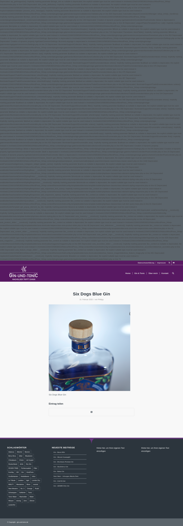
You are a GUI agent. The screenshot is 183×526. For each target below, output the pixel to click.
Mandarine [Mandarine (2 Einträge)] (20, 484)
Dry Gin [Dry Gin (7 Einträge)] (28, 464)
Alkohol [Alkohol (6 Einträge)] (19, 452)
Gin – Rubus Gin (58, 471)
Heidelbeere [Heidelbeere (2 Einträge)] (25, 476)
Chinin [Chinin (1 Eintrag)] (21, 460)
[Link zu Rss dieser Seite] (169, 263)
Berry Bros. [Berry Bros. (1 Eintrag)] (12, 456)
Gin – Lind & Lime (59, 481)
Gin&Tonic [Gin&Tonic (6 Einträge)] (30, 472)
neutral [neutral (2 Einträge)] (35, 484)
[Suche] (173, 273)
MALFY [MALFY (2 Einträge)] (11, 484)
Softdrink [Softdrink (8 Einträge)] (22, 492)
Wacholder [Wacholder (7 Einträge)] (23, 497)
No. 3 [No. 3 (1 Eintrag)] (22, 488)
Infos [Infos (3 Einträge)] (33, 476)
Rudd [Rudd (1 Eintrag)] (37, 488)
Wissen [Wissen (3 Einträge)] (11, 501)
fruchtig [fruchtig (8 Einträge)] (11, 472)
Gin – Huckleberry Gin (60, 466)
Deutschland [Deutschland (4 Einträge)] (12, 464)
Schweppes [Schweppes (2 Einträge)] (12, 492)
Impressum (161, 263)
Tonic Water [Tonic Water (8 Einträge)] (12, 497)
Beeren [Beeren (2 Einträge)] (27, 452)
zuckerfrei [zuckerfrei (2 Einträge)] (11, 505)
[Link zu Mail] (174, 263)
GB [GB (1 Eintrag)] (17, 472)
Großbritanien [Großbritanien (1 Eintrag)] (13, 476)
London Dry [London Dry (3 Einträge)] (36, 480)
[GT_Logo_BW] (23, 273)
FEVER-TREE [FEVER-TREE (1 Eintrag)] (13, 468)
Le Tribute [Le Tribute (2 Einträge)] (11, 480)
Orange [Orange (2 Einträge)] (29, 488)
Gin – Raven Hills (59, 452)
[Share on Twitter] (91, 412)
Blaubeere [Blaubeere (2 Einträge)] (28, 456)
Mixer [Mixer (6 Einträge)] (28, 484)
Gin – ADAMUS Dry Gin (61, 486)
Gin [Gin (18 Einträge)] (22, 472)
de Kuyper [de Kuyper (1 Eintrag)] (29, 460)
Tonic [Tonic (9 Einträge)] (30, 492)
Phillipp (101, 300)
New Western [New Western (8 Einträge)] (13, 488)
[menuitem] (146, 263)
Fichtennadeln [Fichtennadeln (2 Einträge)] (26, 468)
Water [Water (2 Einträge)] (32, 497)
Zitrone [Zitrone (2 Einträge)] (31, 501)
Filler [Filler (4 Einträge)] (35, 468)
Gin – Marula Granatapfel (61, 457)
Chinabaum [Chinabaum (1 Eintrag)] (12, 460)
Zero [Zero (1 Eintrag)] (25, 501)
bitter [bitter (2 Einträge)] (20, 456)
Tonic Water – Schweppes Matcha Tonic (66, 476)
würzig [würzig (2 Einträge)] (18, 501)
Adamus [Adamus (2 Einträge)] (11, 452)
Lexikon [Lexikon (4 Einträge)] (21, 480)
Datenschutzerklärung (146, 263)
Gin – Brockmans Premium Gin (63, 462)
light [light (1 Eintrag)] (27, 480)
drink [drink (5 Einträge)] (21, 464)
